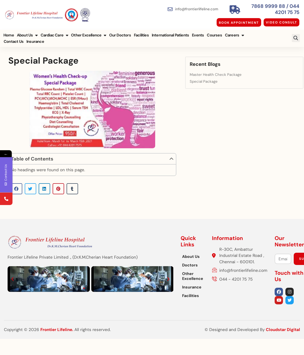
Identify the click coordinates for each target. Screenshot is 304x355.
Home (8, 32)
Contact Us (256, 32)
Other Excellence (87, 32)
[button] (296, 35)
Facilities (140, 32)
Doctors (105, 282)
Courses (213, 32)
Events (197, 32)
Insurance (12, 38)
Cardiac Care (54, 32)
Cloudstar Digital (283, 346)
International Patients (169, 32)
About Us (26, 32)
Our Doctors (119, 32)
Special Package (246, 77)
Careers (234, 32)
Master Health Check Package (258, 70)
